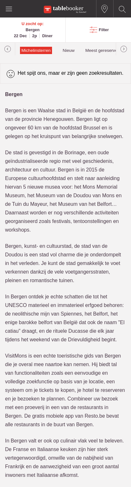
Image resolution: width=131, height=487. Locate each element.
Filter (104, 29)
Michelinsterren (35, 50)
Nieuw (68, 50)
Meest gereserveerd (104, 50)
